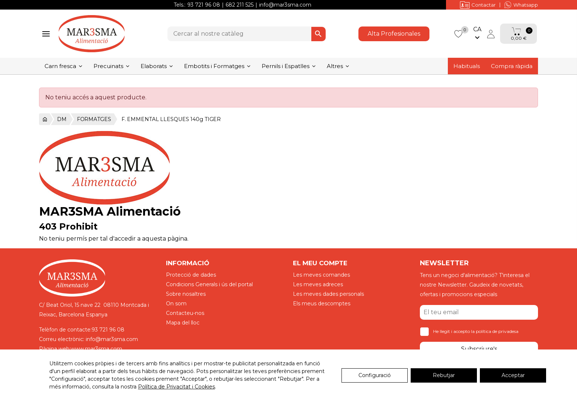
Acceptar (513, 375)
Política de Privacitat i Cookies (176, 386)
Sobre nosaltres (186, 294)
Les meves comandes (321, 275)
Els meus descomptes (321, 303)
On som (176, 303)
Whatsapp (521, 4)
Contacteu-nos (185, 313)
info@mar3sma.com (285, 4)
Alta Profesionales (394, 33)
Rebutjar (444, 375)
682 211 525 (240, 4)
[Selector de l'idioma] (477, 34)
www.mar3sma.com (96, 348)
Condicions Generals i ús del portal (209, 284)
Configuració (374, 375)
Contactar (478, 5)
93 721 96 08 (203, 4)
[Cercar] (246, 33)
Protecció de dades (191, 275)
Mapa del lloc (182, 322)
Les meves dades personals (328, 294)
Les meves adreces (318, 284)
